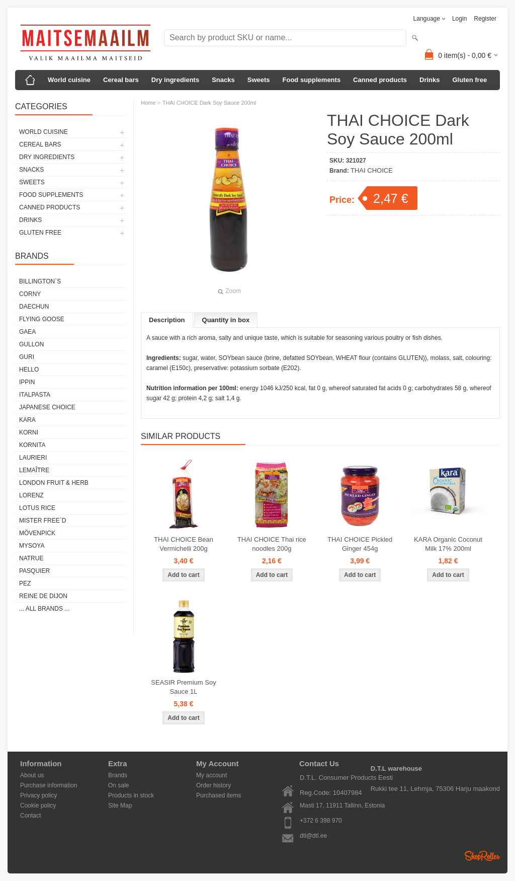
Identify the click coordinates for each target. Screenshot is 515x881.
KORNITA (32, 445)
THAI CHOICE (372, 170)
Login (459, 18)
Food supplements (312, 80)
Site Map (120, 805)
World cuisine (69, 80)
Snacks (223, 80)
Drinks (429, 80)
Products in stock (131, 795)
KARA (27, 419)
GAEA (27, 331)
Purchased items (218, 795)
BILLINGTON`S (40, 281)
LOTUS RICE (37, 507)
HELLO (29, 369)
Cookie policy (38, 805)
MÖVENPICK (37, 533)
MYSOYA (31, 545)
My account (211, 775)
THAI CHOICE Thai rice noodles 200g (271, 544)
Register (485, 18)
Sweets (258, 80)
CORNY (30, 294)
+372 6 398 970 (321, 820)
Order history (213, 785)
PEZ (25, 583)
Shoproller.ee (482, 856)
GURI (26, 356)
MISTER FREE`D (42, 520)
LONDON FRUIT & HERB (54, 482)
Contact (30, 815)
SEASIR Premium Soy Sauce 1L (183, 687)
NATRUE (31, 558)
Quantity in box (226, 320)
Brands (117, 775)
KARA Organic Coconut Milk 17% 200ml (448, 544)
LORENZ (31, 495)
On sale (118, 785)
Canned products (380, 80)
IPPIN (27, 382)
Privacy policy (38, 795)
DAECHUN (34, 306)
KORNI (28, 432)
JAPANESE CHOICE (47, 407)
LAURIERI (33, 457)
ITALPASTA (34, 394)
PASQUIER (34, 570)
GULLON (31, 344)
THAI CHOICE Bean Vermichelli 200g (183, 544)
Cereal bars (121, 80)
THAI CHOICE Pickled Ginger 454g (359, 544)
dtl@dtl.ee (313, 835)
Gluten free (469, 80)
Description (167, 320)
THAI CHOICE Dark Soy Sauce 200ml (209, 103)
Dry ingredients (175, 80)
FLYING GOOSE (41, 319)
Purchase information (48, 785)
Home (148, 103)
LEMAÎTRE (34, 470)
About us (32, 775)
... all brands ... (44, 608)
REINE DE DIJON (43, 596)
